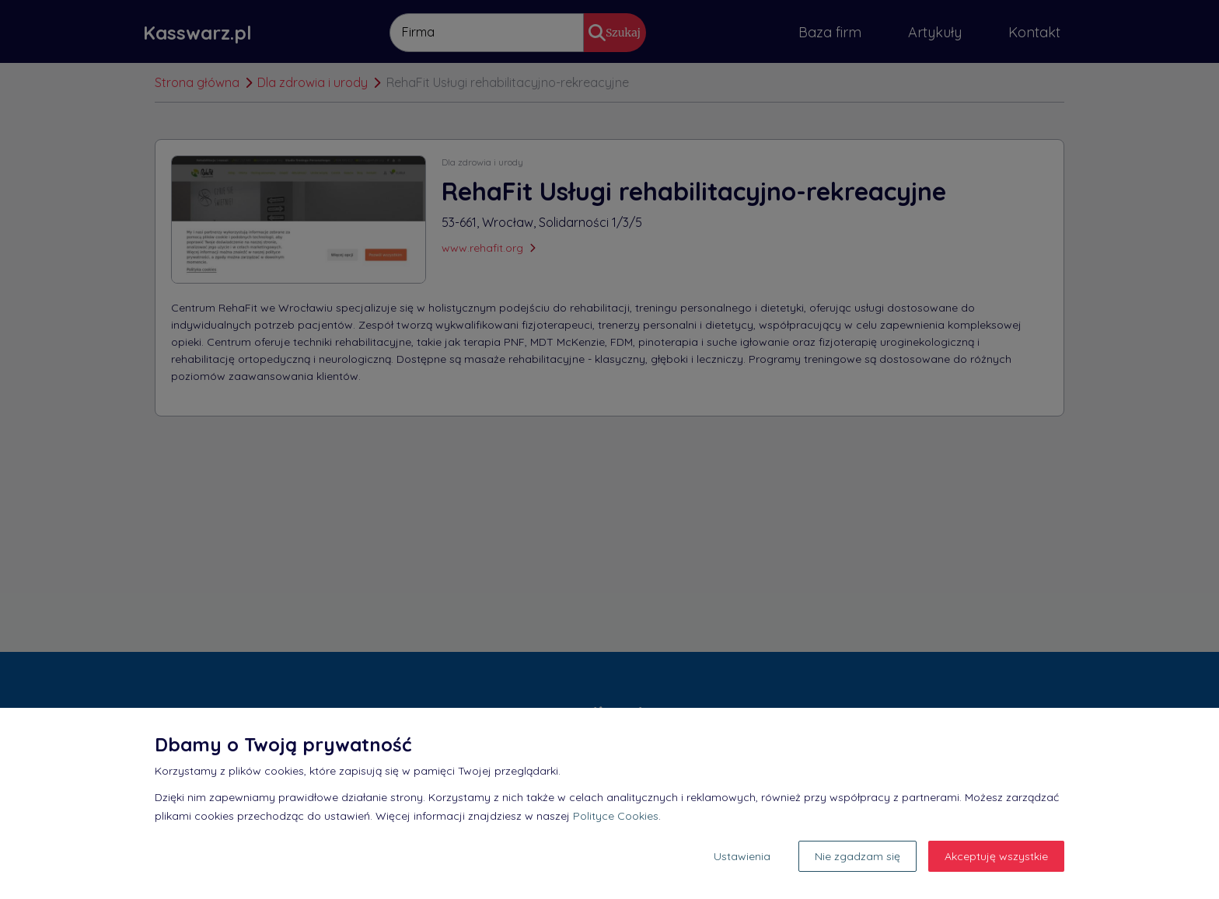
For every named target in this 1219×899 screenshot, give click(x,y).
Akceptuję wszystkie (996, 856)
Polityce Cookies (615, 816)
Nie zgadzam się (857, 856)
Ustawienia (742, 856)
